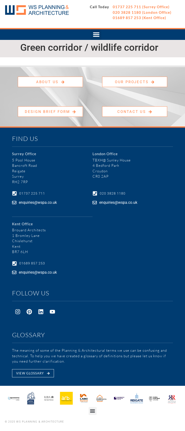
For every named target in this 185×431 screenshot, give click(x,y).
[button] (96, 34)
